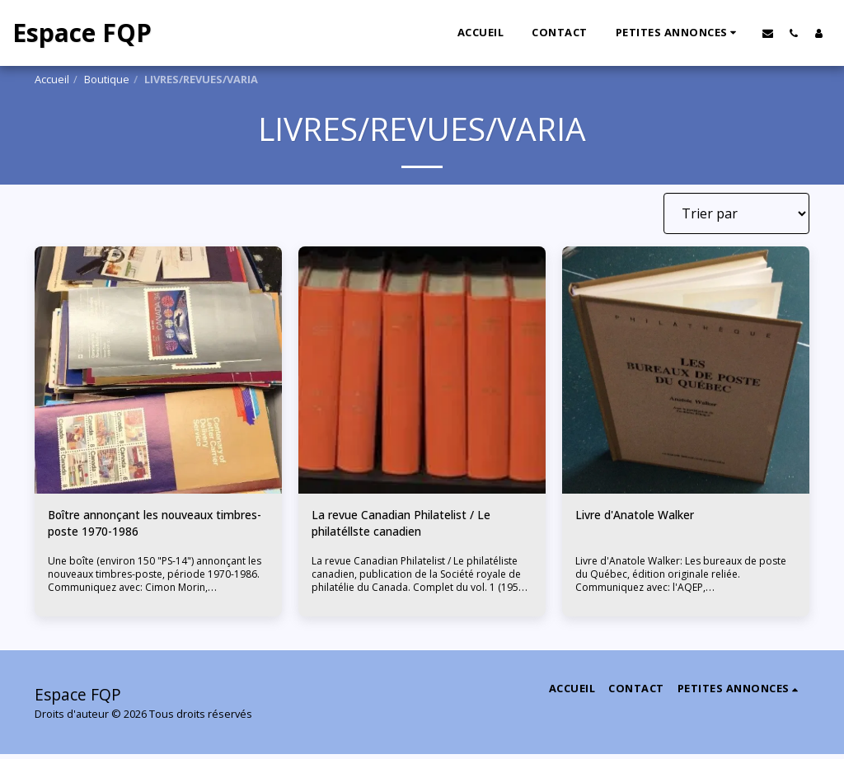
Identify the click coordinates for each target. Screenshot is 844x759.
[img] (158, 370)
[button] (679, 33)
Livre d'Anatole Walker (645, 517)
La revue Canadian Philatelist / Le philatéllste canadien (415, 527)
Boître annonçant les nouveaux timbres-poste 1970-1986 (146, 527)
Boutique (106, 79)
